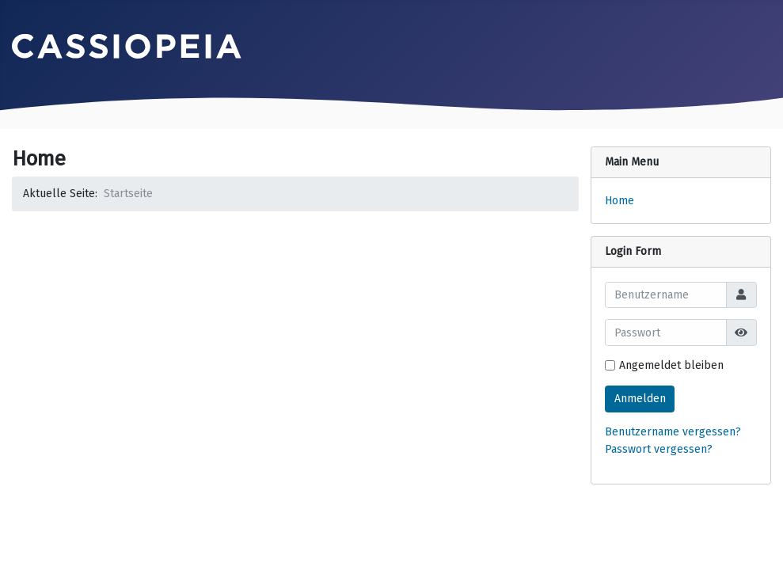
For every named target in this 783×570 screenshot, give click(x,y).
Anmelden (640, 398)
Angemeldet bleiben (671, 365)
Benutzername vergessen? (673, 432)
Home (619, 200)
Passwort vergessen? (659, 449)
